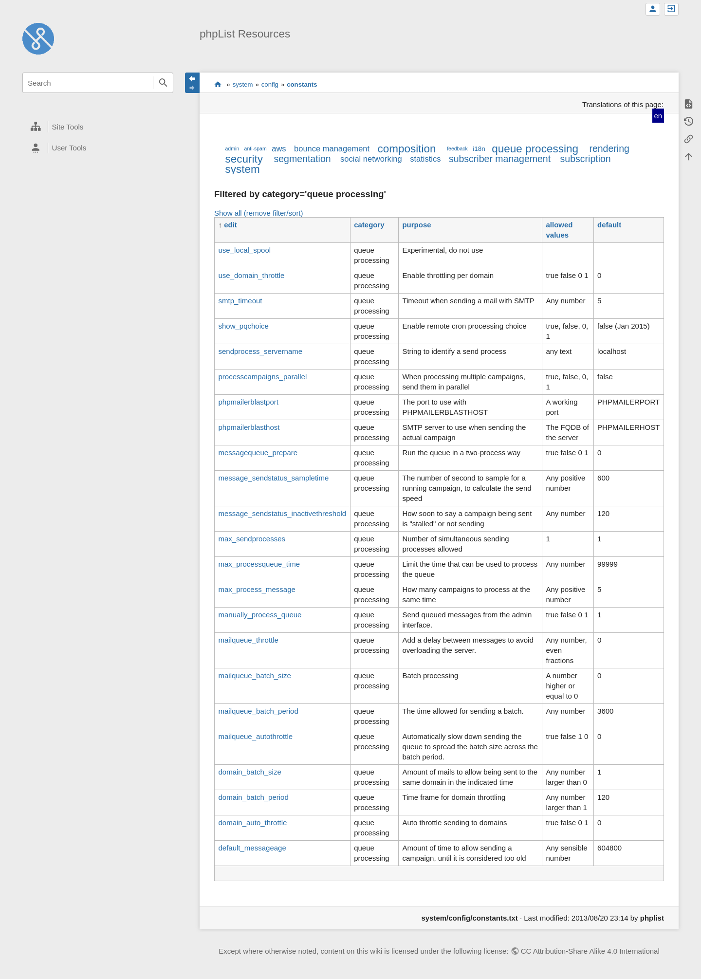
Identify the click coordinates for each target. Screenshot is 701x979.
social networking (371, 158)
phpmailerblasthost (248, 427)
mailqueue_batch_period (258, 711)
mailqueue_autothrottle (255, 736)
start (218, 84)
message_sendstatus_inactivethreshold (282, 513)
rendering (609, 148)
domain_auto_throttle (252, 822)
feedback (457, 148)
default (609, 225)
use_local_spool (244, 250)
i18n (479, 148)
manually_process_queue (259, 614)
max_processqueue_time (259, 564)
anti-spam (255, 148)
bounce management (331, 148)
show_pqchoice (243, 326)
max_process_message (256, 589)
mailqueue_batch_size (254, 675)
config (269, 84)
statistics (425, 158)
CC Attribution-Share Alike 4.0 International (590, 951)
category (369, 225)
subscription (585, 158)
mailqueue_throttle (248, 640)
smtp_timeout (240, 300)
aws (279, 148)
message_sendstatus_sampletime (273, 478)
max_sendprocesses (251, 539)
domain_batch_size (249, 772)
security (244, 159)
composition (407, 149)
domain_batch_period (253, 797)
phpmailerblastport (248, 402)
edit (230, 225)
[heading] (98, 127)
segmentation (302, 158)
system (243, 84)
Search (163, 82)
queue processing (535, 149)
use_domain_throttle (251, 275)
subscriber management (500, 158)
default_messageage (252, 848)
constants (302, 84)
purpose (416, 225)
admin (232, 148)
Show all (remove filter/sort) (258, 213)
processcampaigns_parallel (262, 376)
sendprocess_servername (260, 351)
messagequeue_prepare (257, 452)
